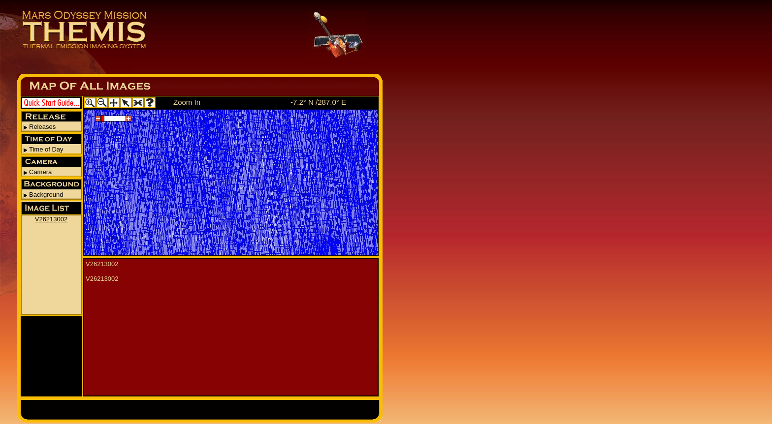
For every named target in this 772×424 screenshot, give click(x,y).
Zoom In (186, 102)
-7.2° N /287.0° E (318, 102)
